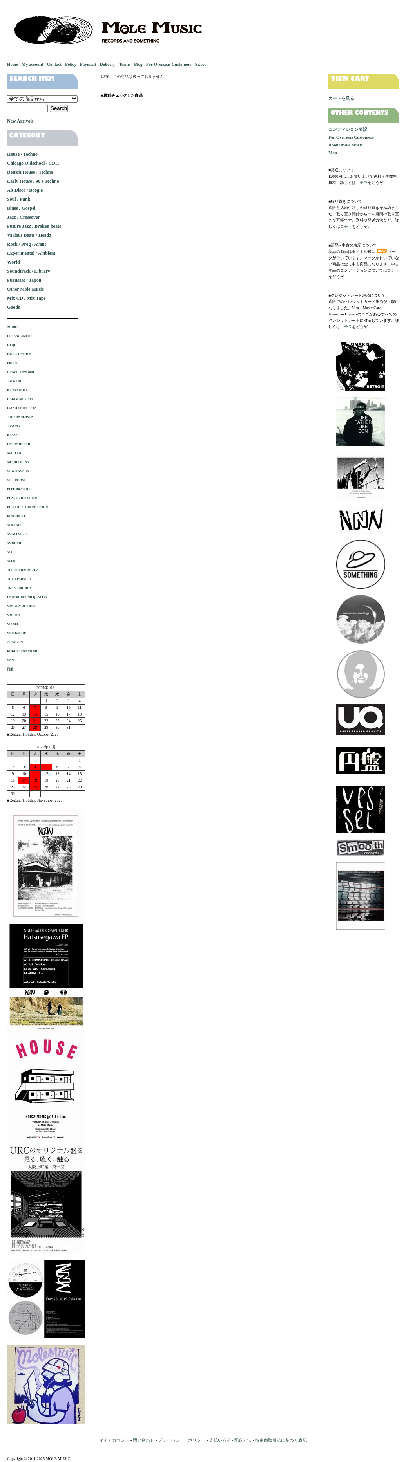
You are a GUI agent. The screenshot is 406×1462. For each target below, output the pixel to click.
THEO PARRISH (19, 579)
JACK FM (14, 381)
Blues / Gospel (21, 208)
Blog (138, 64)
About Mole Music (345, 144)
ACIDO (12, 327)
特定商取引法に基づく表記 (281, 1440)
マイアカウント (114, 1440)
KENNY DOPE (17, 390)
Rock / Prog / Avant (26, 244)
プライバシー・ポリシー (181, 1440)
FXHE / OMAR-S (19, 354)
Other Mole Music (25, 289)
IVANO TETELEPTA (21, 408)
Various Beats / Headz (29, 235)
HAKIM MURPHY (20, 399)
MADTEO (14, 453)
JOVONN (13, 426)
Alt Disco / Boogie (25, 190)
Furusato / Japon (24, 280)
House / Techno (22, 154)
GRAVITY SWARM (20, 372)
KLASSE (13, 435)
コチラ (362, 182)
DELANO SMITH (19, 336)
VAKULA (13, 615)
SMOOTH (14, 543)
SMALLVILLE (17, 534)
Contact (54, 64)
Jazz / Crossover (23, 217)
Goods (13, 307)
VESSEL (13, 624)
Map (332, 152)
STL (10, 552)
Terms (124, 64)
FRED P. (13, 363)
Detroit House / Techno (30, 172)
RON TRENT (16, 516)
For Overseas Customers (169, 64)
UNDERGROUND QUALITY (27, 597)
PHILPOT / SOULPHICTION (27, 507)
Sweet (200, 64)
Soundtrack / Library (28, 271)
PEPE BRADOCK (19, 489)
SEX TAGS (14, 525)
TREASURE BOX (19, 588)
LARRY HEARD (18, 444)
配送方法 (243, 1440)
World (13, 262)
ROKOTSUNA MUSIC (22, 651)
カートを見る (341, 98)
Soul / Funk (18, 199)
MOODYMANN (18, 462)
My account (32, 64)
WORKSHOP (16, 633)
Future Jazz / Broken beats (34, 226)
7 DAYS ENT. (16, 642)
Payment (88, 64)
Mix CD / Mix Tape (26, 298)
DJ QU (11, 345)
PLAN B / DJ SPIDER (22, 498)
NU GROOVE (16, 480)
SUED (11, 561)
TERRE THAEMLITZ (22, 570)
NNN (10, 660)
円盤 (10, 669)
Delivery (108, 64)
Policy (70, 64)
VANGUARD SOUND (22, 606)
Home (12, 64)
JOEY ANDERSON (20, 417)
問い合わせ (143, 1440)
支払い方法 (220, 1440)
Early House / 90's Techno (33, 181)
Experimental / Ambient (31, 253)
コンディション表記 (347, 129)
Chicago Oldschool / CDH (33, 163)
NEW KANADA (18, 471)
